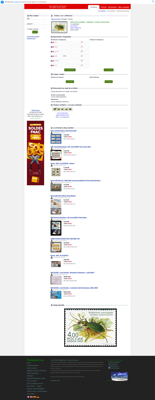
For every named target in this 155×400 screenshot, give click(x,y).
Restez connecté (33, 29)
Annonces (112, 7)
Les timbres (102, 11)
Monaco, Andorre (32, 368)
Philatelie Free (36, 9)
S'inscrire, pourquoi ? (114, 362)
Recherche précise (123, 11)
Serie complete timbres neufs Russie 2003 (63, 131)
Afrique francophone (33, 373)
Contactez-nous (55, 380)
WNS (83, 376)
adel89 (55, 47)
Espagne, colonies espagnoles (35, 388)
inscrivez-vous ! (31, 38)
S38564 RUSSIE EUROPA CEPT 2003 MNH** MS (65, 238)
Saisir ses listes (112, 364)
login (28, 18)
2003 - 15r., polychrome (62, 117)
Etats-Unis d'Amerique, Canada (36, 378)
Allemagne (30, 376)
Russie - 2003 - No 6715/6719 (59, 255)
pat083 (56, 56)
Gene (55, 42)
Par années (111, 11)
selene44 (56, 51)
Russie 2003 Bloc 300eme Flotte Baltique (63, 196)
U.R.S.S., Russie (32, 381)
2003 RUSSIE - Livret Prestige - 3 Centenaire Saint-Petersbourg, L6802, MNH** (74, 288)
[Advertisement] (35, 75)
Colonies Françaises (33, 365)
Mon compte (123, 7)
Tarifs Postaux (35, 110)
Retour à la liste (55, 19)
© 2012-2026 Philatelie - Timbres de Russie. (64, 360)
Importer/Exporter (113, 366)
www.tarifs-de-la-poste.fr (35, 118)
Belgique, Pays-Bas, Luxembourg (36, 370)
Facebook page (113, 368)
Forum (104, 7)
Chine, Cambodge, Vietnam (35, 383)
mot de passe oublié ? (33, 36)
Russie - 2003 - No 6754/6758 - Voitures (62, 163)
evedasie (56, 61)
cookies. (16, 2)
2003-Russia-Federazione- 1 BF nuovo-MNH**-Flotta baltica (69, 217)
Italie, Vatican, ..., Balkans (34, 386)
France (29, 363)
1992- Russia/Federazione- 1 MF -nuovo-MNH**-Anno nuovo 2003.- (71, 147)
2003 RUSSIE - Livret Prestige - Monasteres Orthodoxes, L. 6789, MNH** (72, 272)
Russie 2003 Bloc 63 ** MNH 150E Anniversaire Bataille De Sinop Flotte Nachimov (76, 180)
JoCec (55, 65)
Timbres (93, 7)
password (29, 24)
